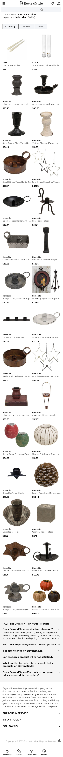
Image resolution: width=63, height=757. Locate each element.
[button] (52, 3)
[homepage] (31, 3)
